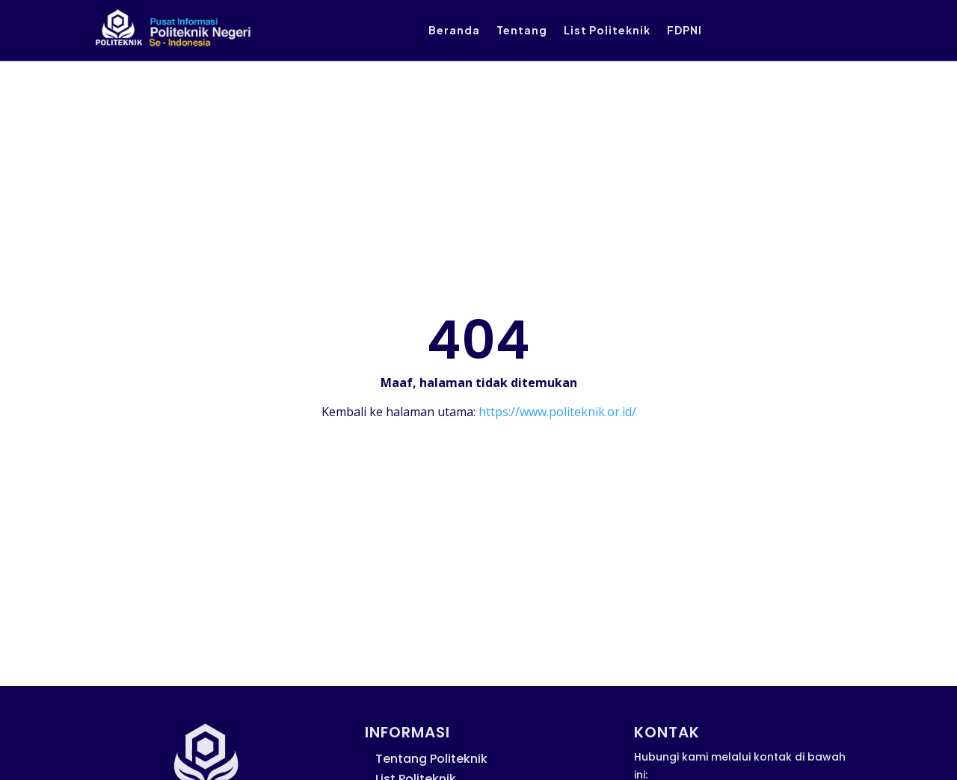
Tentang (521, 31)
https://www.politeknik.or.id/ (557, 411)
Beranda (454, 31)
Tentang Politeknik (431, 758)
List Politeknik (607, 31)
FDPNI (684, 31)
